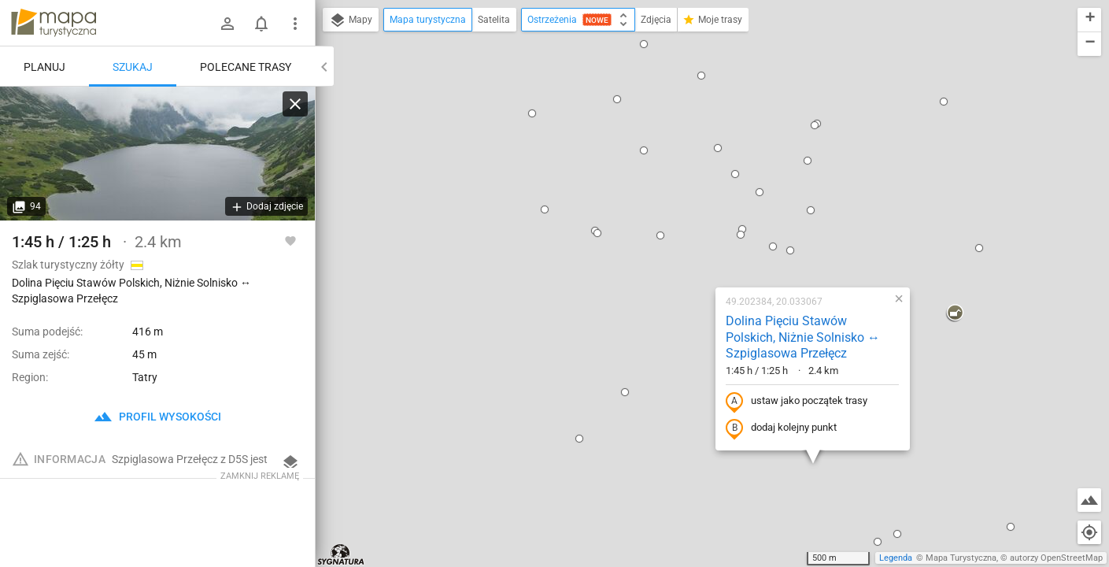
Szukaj (133, 67)
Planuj (44, 67)
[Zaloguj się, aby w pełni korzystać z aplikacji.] (290, 240)
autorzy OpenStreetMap (1056, 558)
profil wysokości (157, 416)
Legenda (895, 558)
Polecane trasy (245, 67)
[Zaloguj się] (227, 23)
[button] (555, 45)
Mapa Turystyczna (961, 558)
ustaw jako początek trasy (691, 211)
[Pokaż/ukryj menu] (295, 23)
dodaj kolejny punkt (675, 237)
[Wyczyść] (295, 104)
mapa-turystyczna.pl (53, 23)
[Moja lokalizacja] (1089, 532)
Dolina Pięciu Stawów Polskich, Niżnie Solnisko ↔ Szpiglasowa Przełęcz (697, 147)
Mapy (350, 20)
